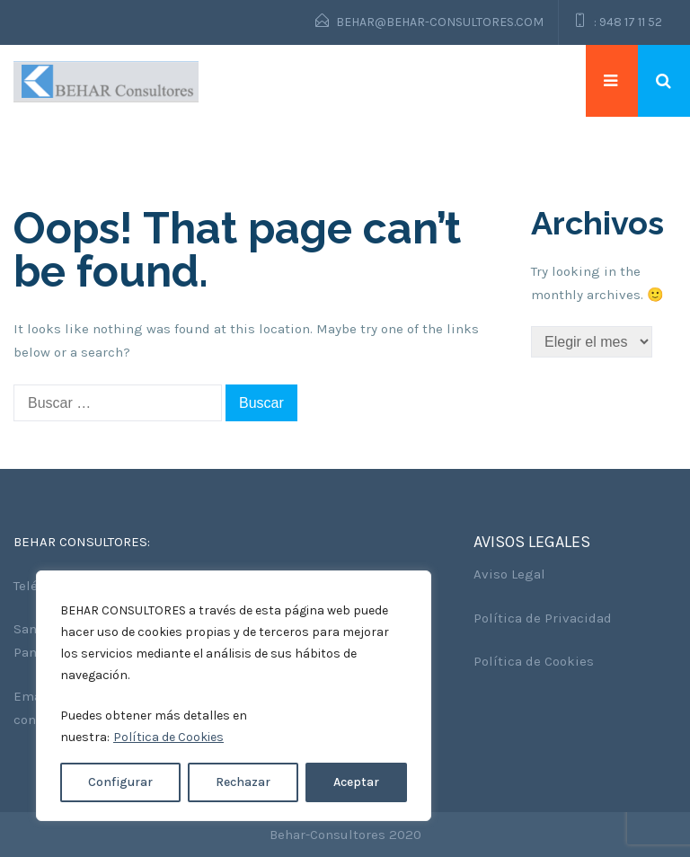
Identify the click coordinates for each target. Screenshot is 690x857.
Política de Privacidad (542, 618)
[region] (233, 695)
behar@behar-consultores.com (440, 22)
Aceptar (356, 782)
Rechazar (243, 782)
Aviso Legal (509, 574)
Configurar (120, 782)
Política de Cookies (168, 737)
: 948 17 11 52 (628, 22)
